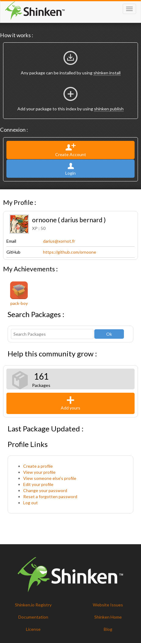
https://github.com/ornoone (69, 252)
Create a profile (38, 466)
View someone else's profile (49, 478)
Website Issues (108, 604)
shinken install (107, 72)
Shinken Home (108, 617)
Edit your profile (38, 484)
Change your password (45, 490)
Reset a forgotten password (50, 496)
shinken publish (109, 108)
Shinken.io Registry (33, 604)
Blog (108, 629)
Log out (30, 502)
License (33, 629)
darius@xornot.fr (59, 241)
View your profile (39, 472)
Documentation (33, 617)
